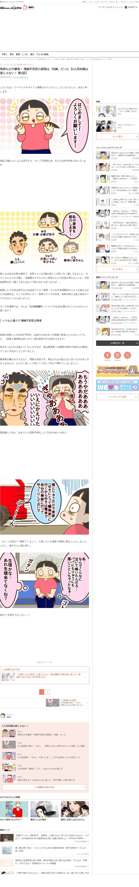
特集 (98, 102)
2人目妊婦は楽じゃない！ (24, 65)
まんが (112, 2)
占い (117, 2)
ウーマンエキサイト (20, 77)
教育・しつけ (22, 54)
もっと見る (117, 136)
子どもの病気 (42, 54)
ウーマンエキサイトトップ (110, 7)
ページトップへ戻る (117, 397)
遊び (32, 54)
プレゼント (124, 2)
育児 (12, 54)
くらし (91, 2)
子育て (84, 2)
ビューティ (104, 2)
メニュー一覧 (134, 2)
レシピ (97, 2)
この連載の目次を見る (45, 787)
